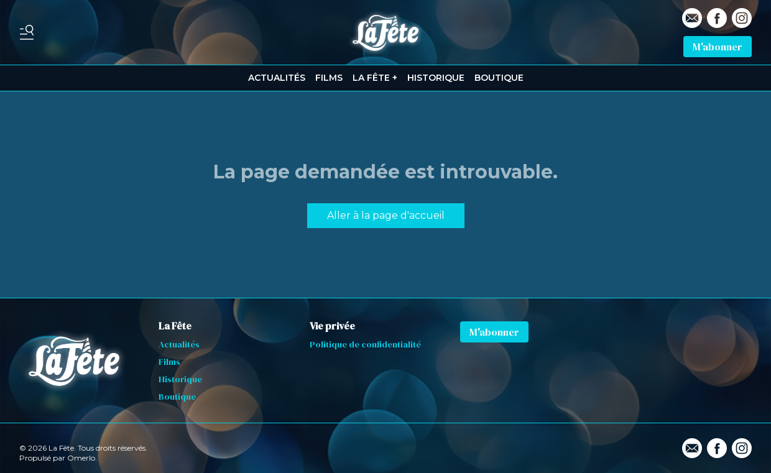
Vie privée (332, 326)
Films (169, 362)
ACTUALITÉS (276, 77)
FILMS (329, 77)
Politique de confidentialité (365, 344)
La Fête (175, 326)
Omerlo (81, 457)
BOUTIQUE (499, 77)
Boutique (177, 396)
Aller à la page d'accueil (386, 215)
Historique (180, 379)
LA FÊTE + (375, 77)
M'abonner (717, 46)
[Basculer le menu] (26, 32)
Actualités (179, 344)
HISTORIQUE (435, 77)
